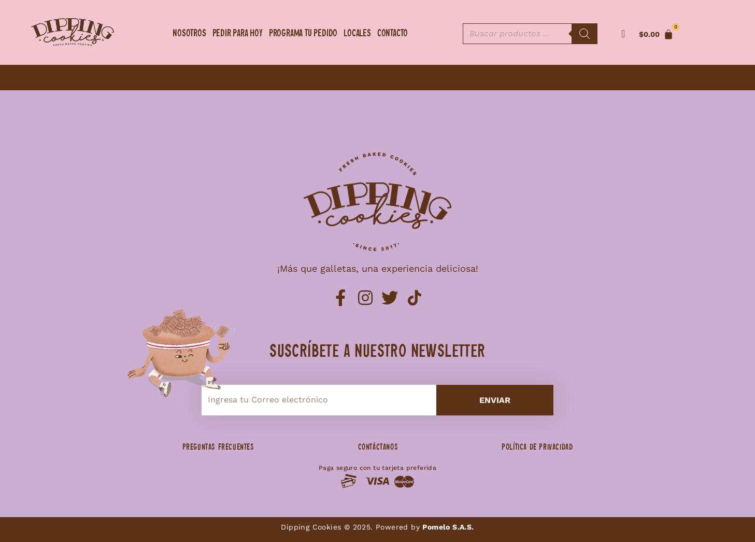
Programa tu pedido (303, 33)
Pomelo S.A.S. (448, 527)
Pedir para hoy (237, 33)
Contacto (392, 33)
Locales (357, 33)
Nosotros (189, 33)
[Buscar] (584, 33)
